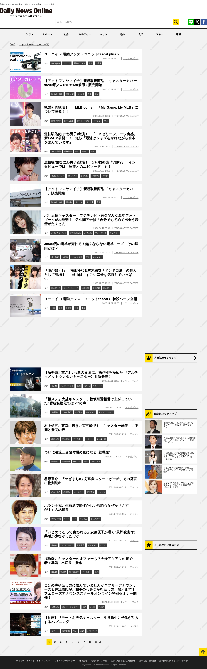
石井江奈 (55, 607)
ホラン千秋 (56, 519)
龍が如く (107, 288)
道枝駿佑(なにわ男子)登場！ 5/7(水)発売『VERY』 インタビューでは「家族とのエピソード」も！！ (90, 164)
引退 (86, 461)
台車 (90, 63)
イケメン (89, 439)
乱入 (75, 631)
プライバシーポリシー (65, 660)
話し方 (92, 607)
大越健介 (55, 412)
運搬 (60, 308)
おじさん (83, 519)
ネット (103, 34)
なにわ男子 (56, 151)
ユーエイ (67, 63)
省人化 (54, 386)
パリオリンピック (58, 233)
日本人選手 (69, 121)
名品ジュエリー (57, 176)
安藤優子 (80, 545)
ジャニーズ (101, 439)
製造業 (68, 308)
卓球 (97, 572)
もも (93, 151)
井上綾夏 (55, 257)
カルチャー (85, 34)
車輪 (97, 94)
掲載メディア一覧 (99, 660)
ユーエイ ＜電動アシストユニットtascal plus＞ (82, 54)
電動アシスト (79, 63)
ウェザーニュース (70, 288)
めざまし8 (55, 492)
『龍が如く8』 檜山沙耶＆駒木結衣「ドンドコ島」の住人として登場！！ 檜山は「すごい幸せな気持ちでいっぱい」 (90, 275)
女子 (140, 34)
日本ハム (77, 461)
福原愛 (63, 572)
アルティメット (67, 386)
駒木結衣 (85, 288)
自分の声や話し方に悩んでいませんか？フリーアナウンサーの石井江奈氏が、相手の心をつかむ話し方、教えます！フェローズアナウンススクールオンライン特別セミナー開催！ (90, 591)
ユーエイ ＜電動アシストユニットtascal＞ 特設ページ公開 (90, 299)
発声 (84, 607)
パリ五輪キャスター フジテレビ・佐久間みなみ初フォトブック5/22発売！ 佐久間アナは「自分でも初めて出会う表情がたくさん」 (91, 220)
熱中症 (54, 545)
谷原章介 (67, 492)
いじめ (103, 545)
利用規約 (83, 660)
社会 (66, 34)
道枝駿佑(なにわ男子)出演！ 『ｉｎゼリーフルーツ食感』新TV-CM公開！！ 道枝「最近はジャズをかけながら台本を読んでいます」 (90, 138)
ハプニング (92, 631)
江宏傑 (54, 572)
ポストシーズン (83, 121)
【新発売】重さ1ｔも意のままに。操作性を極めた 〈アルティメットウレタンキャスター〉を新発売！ (91, 375)
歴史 (88, 257)
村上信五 (66, 439)
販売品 (69, 202)
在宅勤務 (66, 631)
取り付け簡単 (57, 94)
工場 (83, 308)
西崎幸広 (55, 461)
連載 (178, 34)
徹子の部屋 (74, 572)
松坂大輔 (78, 412)
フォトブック (100, 233)
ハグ (74, 519)
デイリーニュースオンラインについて (33, 660)
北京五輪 (55, 439)
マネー (159, 34)
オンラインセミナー (70, 607)
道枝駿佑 (68, 151)
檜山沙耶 (96, 288)
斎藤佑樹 (66, 461)
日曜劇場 (95, 176)
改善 (76, 308)
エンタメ (29, 34)
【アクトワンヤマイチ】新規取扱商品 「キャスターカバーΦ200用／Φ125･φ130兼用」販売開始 (90, 83)
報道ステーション (106, 412)
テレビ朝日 (67, 412)
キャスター (114, 233)
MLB (106, 121)
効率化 (98, 63)
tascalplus (55, 63)
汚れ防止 (80, 94)
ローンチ (97, 121)
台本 (77, 151)
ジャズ (85, 151)
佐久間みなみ (75, 233)
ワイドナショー (67, 545)
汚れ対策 (70, 94)
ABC (82, 631)
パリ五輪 (88, 233)
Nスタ (66, 519)
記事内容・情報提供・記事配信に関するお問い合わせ (163, 660)
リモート (55, 631)
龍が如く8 (55, 288)
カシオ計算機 (76, 257)
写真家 (101, 607)
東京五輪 (90, 492)
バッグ (105, 176)
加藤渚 (65, 257)
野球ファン (56, 121)
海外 (122, 34)
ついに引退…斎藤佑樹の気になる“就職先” (77, 452)
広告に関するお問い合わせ (123, 660)
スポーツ (47, 34)
